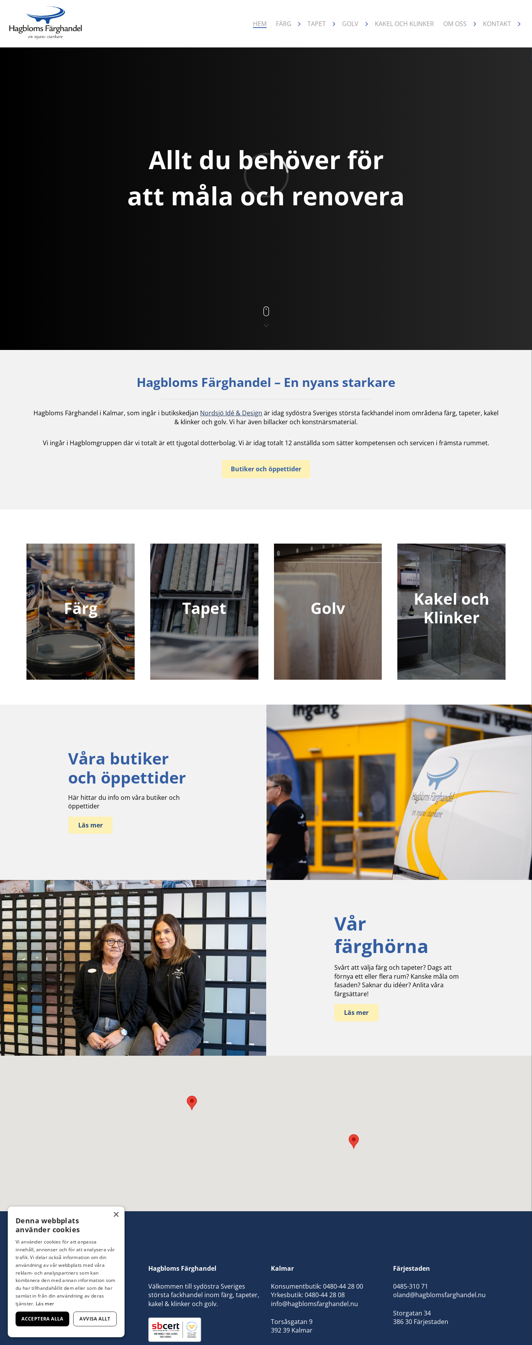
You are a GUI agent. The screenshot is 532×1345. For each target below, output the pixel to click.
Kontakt (497, 23)
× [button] (116, 1215)
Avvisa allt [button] (94, 1318)
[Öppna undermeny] (299, 24)
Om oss (455, 23)
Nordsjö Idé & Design (231, 413)
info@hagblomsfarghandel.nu (314, 1304)
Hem (260, 23)
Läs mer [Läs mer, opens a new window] (45, 1303)
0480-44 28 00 (343, 1286)
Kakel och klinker (404, 23)
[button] (354, 1141)
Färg (283, 23)
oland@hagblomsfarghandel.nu (439, 1295)
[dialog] (66, 1272)
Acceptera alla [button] (42, 1318)
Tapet (316, 23)
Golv (350, 23)
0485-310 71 (410, 1286)
